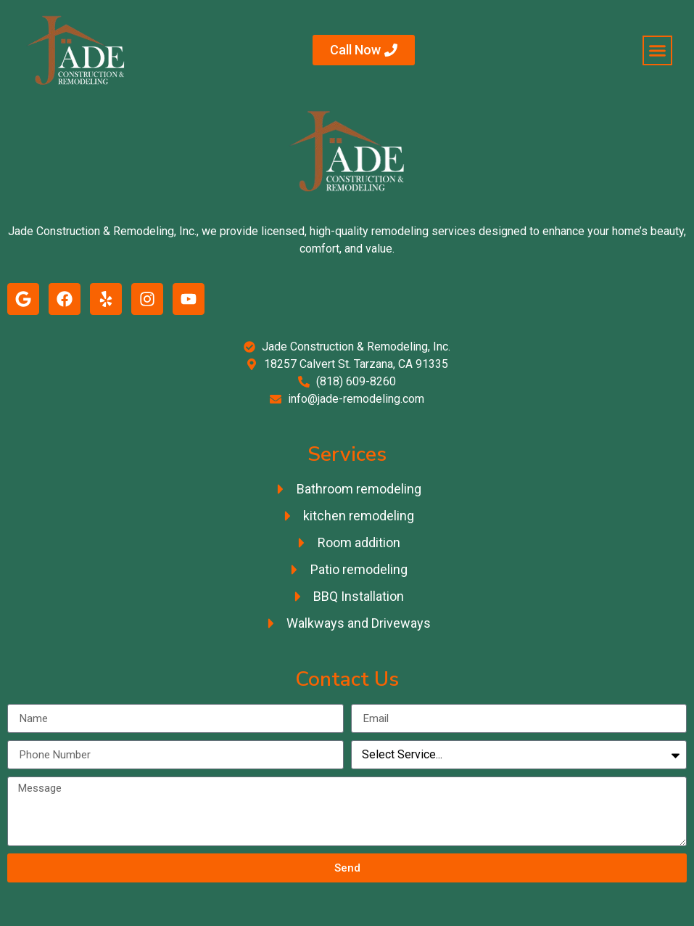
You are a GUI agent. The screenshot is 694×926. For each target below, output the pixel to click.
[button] (658, 51)
